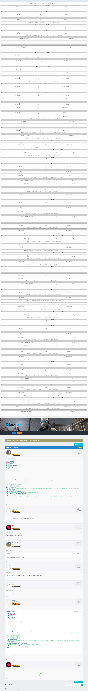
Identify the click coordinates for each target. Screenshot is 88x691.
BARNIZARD (14, 600)
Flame (13, 508)
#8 (81, 669)
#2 (81, 515)
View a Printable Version (10, 685)
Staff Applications (16, 440)
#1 (81, 458)
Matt (28, 532)
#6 (81, 590)
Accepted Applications (24, 440)
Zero (13, 582)
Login (14, 432)
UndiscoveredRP (9, 440)
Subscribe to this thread (10, 684)
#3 (81, 532)
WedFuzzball (15, 451)
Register (19, 432)
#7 (81, 607)
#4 (81, 550)
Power (13, 564)
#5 (81, 572)
